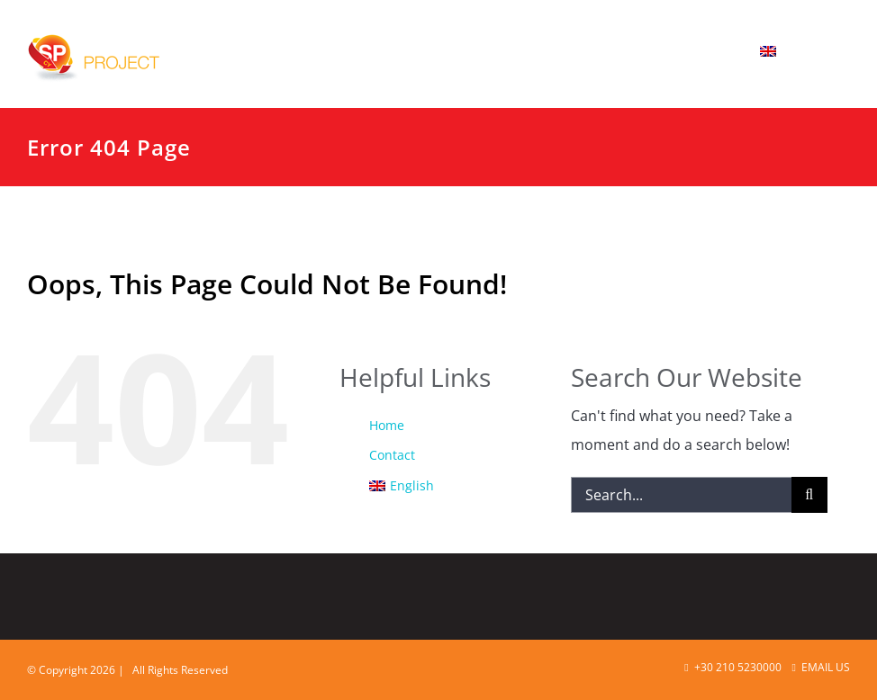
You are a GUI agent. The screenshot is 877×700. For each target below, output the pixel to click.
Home (386, 425)
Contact (392, 454)
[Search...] (681, 495)
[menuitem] (793, 51)
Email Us (821, 667)
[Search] (809, 495)
